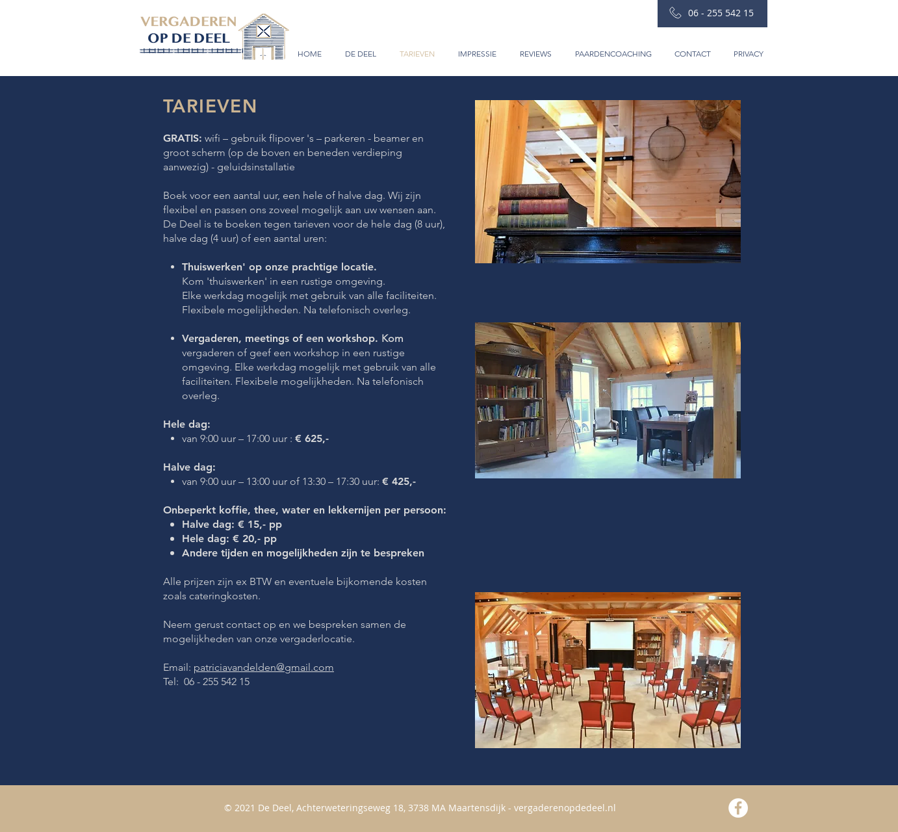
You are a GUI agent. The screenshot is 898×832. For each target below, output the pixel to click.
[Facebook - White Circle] (738, 808)
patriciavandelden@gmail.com (264, 667)
